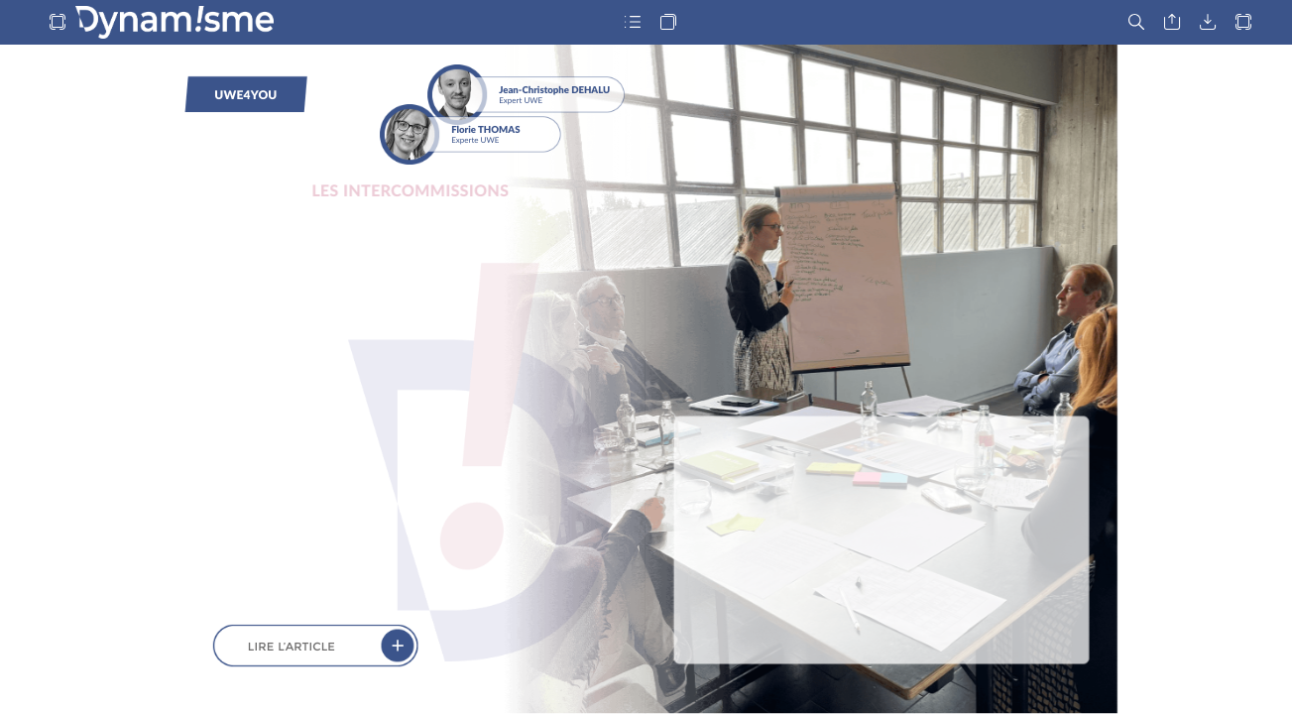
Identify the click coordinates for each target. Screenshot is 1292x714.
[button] (57, 22)
